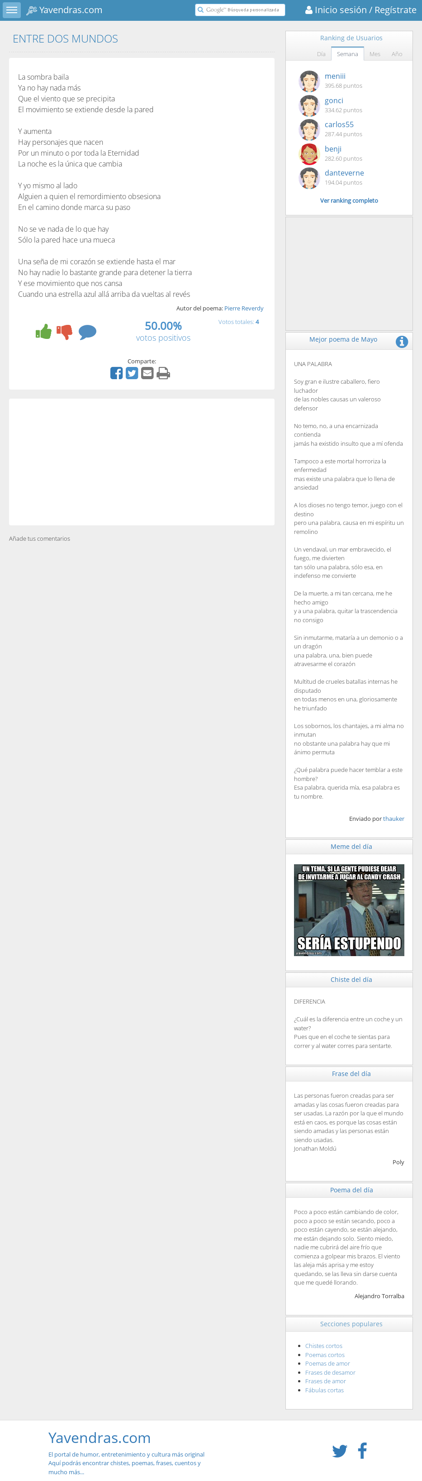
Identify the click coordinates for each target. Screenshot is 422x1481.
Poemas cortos (325, 1355)
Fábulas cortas (324, 1390)
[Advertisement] (142, 462)
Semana (347, 54)
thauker (393, 818)
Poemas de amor (327, 1363)
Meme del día (351, 846)
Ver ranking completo (349, 200)
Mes (375, 54)
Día (321, 54)
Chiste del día (351, 979)
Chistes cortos (323, 1346)
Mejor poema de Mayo (343, 339)
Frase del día (351, 1073)
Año (397, 54)
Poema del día (351, 1190)
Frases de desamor (330, 1372)
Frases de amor (325, 1381)
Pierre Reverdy (244, 308)
